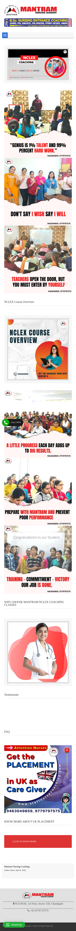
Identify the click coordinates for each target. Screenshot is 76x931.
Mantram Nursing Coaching (17, 866)
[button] (14, 925)
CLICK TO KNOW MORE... (25, 841)
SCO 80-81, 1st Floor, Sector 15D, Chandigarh (39, 903)
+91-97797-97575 (39, 910)
